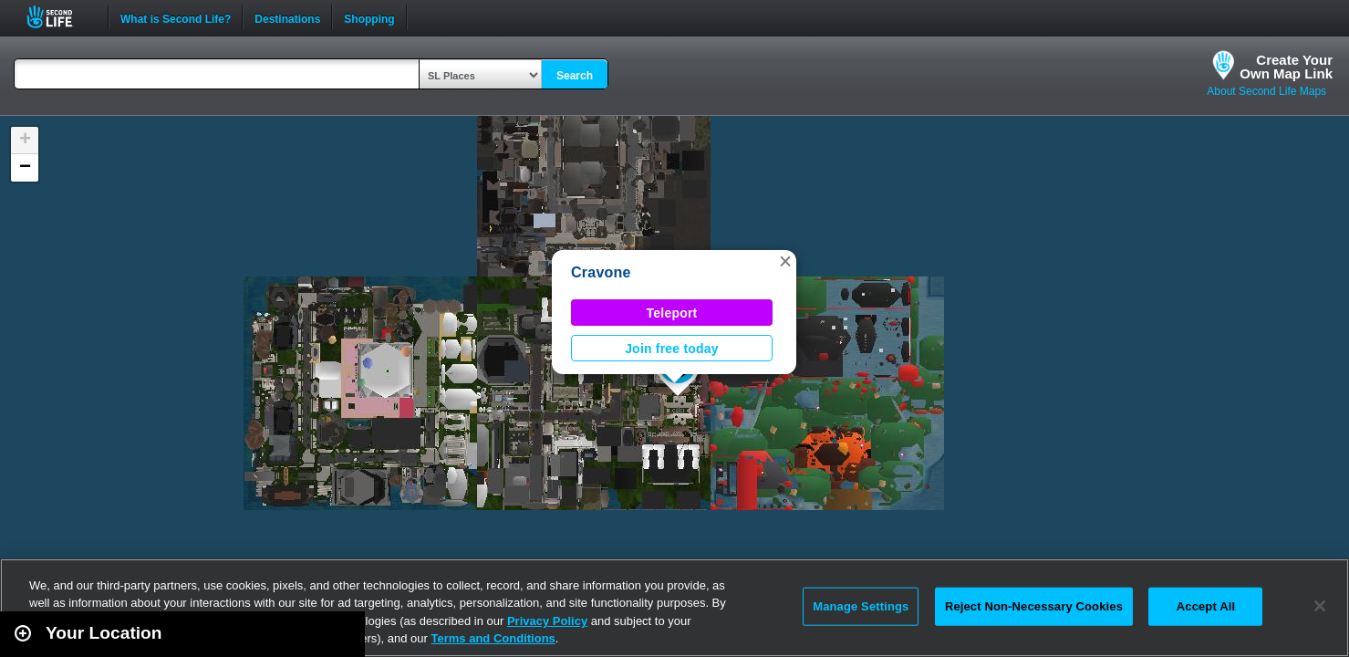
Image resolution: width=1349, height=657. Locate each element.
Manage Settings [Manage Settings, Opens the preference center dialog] (860, 606)
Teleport (672, 313)
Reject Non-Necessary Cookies (1034, 606)
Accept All (1206, 606)
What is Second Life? (175, 17)
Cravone (601, 272)
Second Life (60, 17)
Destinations (287, 17)
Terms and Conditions (493, 638)
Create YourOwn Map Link (1286, 66)
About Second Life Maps (1266, 91)
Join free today (672, 348)
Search (574, 75)
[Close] (1320, 606)
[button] (785, 261)
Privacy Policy (547, 621)
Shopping (369, 17)
